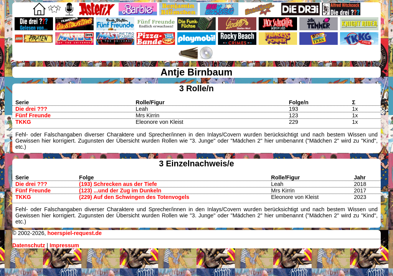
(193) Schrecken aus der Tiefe (118, 184)
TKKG (23, 122)
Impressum (64, 245)
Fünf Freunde (33, 115)
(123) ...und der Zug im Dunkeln (120, 190)
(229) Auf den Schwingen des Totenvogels (134, 197)
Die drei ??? (31, 109)
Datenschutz (28, 245)
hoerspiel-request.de (74, 233)
